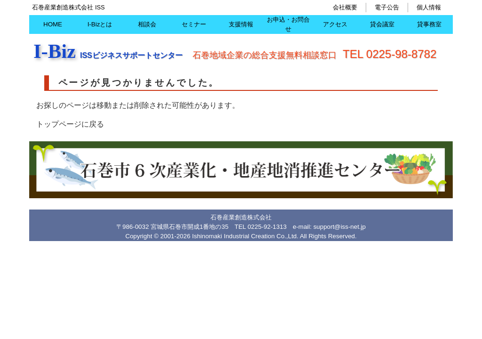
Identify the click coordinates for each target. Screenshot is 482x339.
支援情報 (241, 24)
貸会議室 (382, 24)
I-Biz (54, 51)
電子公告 (387, 7)
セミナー (194, 24)
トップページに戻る (70, 124)
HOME (52, 24)
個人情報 (429, 7)
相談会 (147, 24)
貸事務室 (429, 24)
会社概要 (345, 7)
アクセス (335, 24)
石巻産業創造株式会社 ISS (68, 7)
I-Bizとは (100, 24)
